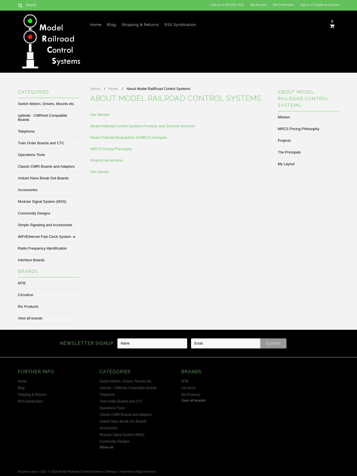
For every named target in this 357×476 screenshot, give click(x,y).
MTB (21, 283)
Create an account (326, 4)
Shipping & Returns (140, 25)
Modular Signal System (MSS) (42, 201)
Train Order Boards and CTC (41, 143)
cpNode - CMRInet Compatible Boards (42, 117)
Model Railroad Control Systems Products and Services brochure (142, 126)
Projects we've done (106, 160)
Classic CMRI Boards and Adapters (46, 166)
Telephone (26, 131)
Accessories (27, 190)
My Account (258, 4)
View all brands (30, 318)
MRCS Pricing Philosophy (111, 149)
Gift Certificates (283, 4)
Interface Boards (31, 260)
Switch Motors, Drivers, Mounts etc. (46, 104)
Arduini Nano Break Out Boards (43, 178)
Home (96, 25)
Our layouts (99, 172)
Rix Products (28, 306)
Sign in (305, 4)
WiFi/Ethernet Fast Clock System (44, 237)
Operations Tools (31, 155)
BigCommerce (146, 471)
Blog (111, 25)
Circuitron (25, 295)
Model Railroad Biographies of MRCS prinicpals (128, 137)
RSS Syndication (180, 25)
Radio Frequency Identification (42, 248)
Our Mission (100, 115)
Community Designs (34, 213)
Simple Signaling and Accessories (45, 225)
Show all (106, 447)
